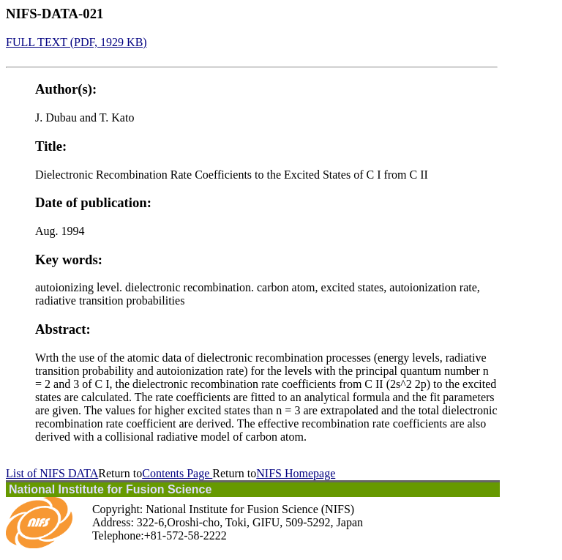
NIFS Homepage (295, 473)
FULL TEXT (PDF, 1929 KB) (76, 42)
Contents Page (177, 473)
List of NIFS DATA (52, 473)
